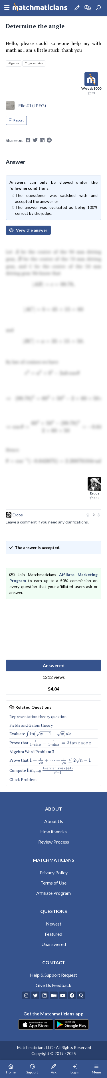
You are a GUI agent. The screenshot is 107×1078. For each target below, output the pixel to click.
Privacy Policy (54, 872)
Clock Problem (23, 779)
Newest (53, 923)
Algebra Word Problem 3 (31, 751)
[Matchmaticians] (40, 8)
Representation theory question (37, 716)
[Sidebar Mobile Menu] (6, 8)
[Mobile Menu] (96, 1069)
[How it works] (87, 8)
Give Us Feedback (53, 985)
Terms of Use (53, 882)
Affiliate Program (53, 893)
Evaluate (40, 734)
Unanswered (53, 944)
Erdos (18, 514)
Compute (41, 770)
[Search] (98, 8)
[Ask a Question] (77, 8)
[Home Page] (10, 1069)
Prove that (50, 743)
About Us (53, 821)
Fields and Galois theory (31, 725)
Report (16, 120)
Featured (53, 934)
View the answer (28, 230)
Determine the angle (35, 26)
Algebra (13, 63)
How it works (53, 831)
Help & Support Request (53, 975)
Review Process (53, 841)
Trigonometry (34, 63)
